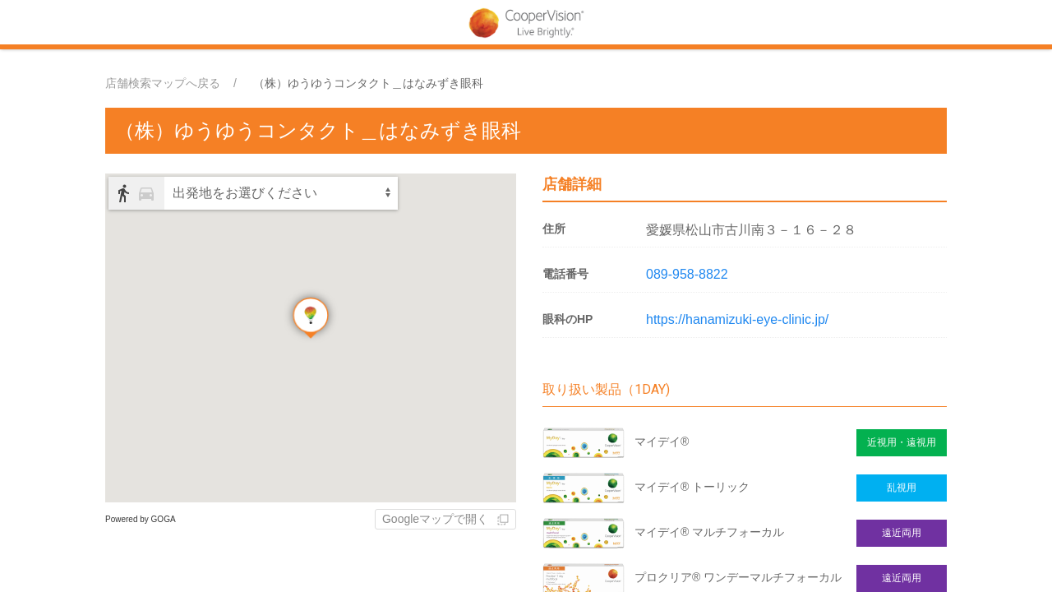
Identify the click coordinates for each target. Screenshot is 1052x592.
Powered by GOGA (140, 519)
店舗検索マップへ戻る (162, 83)
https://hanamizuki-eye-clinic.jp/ (737, 319)
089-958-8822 (687, 274)
